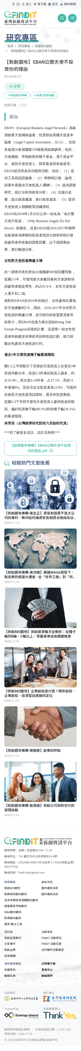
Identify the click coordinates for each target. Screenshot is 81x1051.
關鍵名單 (10, 975)
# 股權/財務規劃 (44, 95)
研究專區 (24, 46)
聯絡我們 (47, 975)
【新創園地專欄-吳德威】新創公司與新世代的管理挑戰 (39, 808)
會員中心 (47, 969)
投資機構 (10, 956)
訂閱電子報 (48, 963)
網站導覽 (68, 4)
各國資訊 (10, 969)
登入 (26, 5)
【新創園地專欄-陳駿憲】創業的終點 (32, 751)
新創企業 (10, 949)
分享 (14, 86)
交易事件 (10, 943)
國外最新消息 (49, 894)
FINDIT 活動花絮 (51, 943)
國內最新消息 (49, 888)
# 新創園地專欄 (17, 95)
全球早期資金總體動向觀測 (21, 900)
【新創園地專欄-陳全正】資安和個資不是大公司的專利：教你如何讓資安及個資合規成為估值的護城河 (39, 515)
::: (9, 2)
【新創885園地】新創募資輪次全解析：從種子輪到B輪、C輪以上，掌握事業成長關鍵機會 (40, 634)
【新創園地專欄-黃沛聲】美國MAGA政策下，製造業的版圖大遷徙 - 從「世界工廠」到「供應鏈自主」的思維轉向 (40, 574)
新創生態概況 (12, 938)
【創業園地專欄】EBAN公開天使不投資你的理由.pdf (40, 448)
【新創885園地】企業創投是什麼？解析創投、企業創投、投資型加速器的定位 (40, 693)
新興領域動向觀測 (15, 894)
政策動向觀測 (12, 918)
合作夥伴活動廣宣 (52, 949)
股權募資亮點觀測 (15, 906)
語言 (53, 4)
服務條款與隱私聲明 (17, 1029)
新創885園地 (43, 46)
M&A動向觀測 (12, 912)
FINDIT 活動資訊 (51, 938)
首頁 (10, 46)
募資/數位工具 (13, 924)
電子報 (39, 4)
